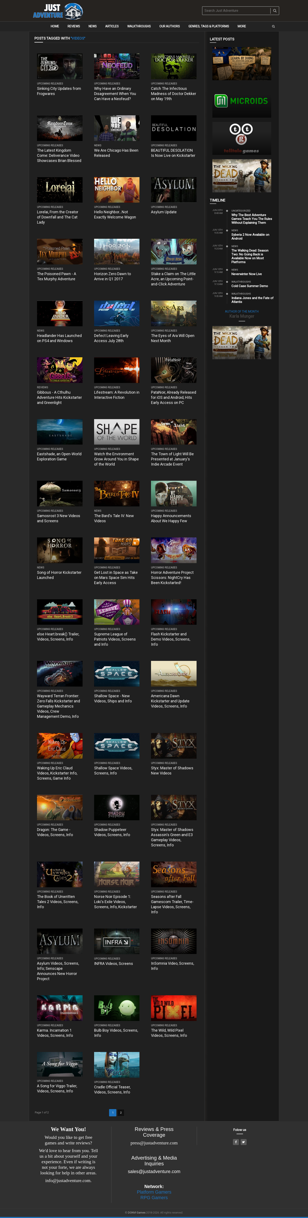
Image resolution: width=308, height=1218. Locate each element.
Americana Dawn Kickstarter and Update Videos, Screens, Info (170, 701)
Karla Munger (241, 316)
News (93, 26)
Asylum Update (164, 212)
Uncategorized (240, 210)
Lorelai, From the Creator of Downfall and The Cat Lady (57, 217)
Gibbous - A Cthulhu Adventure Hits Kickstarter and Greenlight (59, 397)
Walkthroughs (139, 26)
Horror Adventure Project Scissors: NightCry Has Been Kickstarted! (172, 577)
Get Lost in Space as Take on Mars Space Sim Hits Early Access (116, 577)
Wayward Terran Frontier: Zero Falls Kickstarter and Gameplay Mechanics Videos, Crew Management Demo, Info (58, 706)
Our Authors (169, 26)
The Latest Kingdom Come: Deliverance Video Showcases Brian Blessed (59, 155)
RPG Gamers (154, 1197)
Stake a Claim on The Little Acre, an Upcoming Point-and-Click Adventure (173, 278)
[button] (273, 26)
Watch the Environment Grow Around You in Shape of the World (116, 459)
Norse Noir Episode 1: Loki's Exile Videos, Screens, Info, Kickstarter (115, 901)
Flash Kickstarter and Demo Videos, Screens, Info (170, 639)
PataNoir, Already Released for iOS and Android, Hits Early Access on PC (173, 397)
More (242, 26)
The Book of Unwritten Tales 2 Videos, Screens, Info (57, 901)
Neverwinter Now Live (246, 274)
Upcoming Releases (50, 83)
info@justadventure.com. (68, 1180)
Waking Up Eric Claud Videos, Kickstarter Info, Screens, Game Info (57, 773)
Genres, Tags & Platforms (208, 26)
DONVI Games (136, 1212)
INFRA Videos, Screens (113, 963)
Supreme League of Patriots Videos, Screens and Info (115, 639)
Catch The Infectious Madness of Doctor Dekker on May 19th (173, 93)
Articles (112, 26)
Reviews (74, 26)
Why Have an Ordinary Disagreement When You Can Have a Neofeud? (115, 93)
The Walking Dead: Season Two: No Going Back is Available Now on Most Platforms (249, 256)
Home (55, 26)
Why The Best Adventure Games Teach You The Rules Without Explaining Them (251, 219)
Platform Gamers (154, 1192)
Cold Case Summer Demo (249, 286)
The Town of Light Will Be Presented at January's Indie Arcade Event (172, 459)
